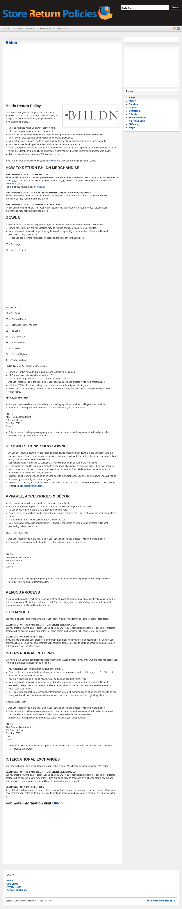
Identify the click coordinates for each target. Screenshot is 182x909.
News (60, 28)
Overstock (134, 111)
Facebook (178, 28)
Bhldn (11, 42)
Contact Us (12, 884)
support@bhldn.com (32, 486)
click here (53, 160)
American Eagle (137, 121)
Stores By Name (23, 28)
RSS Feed (174, 28)
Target (132, 127)
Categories (44, 28)
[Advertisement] (62, 74)
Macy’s (132, 101)
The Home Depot (137, 117)
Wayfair (133, 107)
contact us (40, 187)
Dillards (133, 114)
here (14, 180)
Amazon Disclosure (16, 890)
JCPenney (134, 124)
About (9, 880)
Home (6, 28)
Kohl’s (132, 97)
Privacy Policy (13, 887)
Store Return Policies (58, 12)
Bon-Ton (133, 104)
